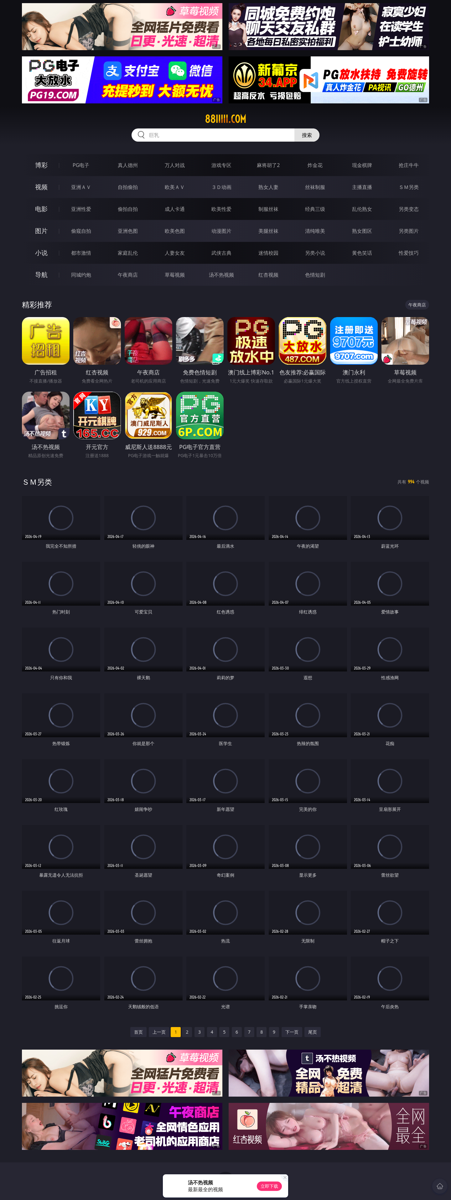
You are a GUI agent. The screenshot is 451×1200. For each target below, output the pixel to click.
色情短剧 (315, 274)
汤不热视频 (221, 274)
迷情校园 (268, 252)
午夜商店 (128, 274)
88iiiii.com (225, 119)
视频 (41, 187)
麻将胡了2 (268, 165)
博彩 (41, 165)
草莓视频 (175, 274)
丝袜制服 (315, 187)
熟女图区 (362, 230)
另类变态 (409, 209)
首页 (138, 1032)
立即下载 (269, 1186)
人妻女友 (175, 252)
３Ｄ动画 (221, 187)
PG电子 (81, 165)
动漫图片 (221, 230)
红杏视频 (268, 274)
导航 (41, 274)
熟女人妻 (268, 187)
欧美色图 (175, 230)
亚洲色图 (128, 230)
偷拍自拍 (128, 209)
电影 (41, 209)
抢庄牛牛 (409, 165)
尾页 (312, 1032)
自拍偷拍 (128, 187)
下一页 (291, 1032)
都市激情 (81, 252)
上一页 (159, 1032)
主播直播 (362, 187)
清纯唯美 (315, 230)
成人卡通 (175, 209)
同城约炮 (81, 274)
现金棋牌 (362, 165)
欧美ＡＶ (175, 187)
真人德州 (128, 165)
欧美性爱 (221, 209)
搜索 (307, 135)
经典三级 (315, 209)
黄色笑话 (362, 252)
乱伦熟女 (362, 209)
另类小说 (315, 252)
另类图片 (409, 230)
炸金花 (315, 165)
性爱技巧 (409, 252)
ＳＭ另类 (409, 187)
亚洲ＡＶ (81, 187)
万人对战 (175, 165)
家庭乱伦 (128, 252)
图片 (41, 231)
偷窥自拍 (81, 230)
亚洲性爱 (81, 209)
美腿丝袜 (268, 230)
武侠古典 (221, 252)
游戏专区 (221, 165)
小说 (41, 252)
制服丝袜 (268, 209)
